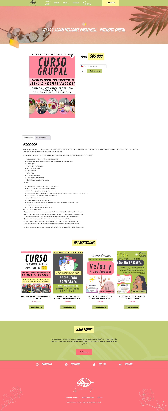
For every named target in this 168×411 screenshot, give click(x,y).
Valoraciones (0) (42, 138)
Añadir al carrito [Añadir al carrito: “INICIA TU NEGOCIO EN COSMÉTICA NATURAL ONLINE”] (132, 307)
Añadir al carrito (94, 71)
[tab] (28, 137)
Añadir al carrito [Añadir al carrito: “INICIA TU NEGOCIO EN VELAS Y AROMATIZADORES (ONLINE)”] (100, 307)
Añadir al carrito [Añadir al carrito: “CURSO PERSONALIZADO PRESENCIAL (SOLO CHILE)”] (36, 307)
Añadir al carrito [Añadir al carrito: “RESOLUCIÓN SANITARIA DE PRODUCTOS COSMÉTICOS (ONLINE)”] (68, 307)
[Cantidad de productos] (83, 71)
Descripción (28, 138)
